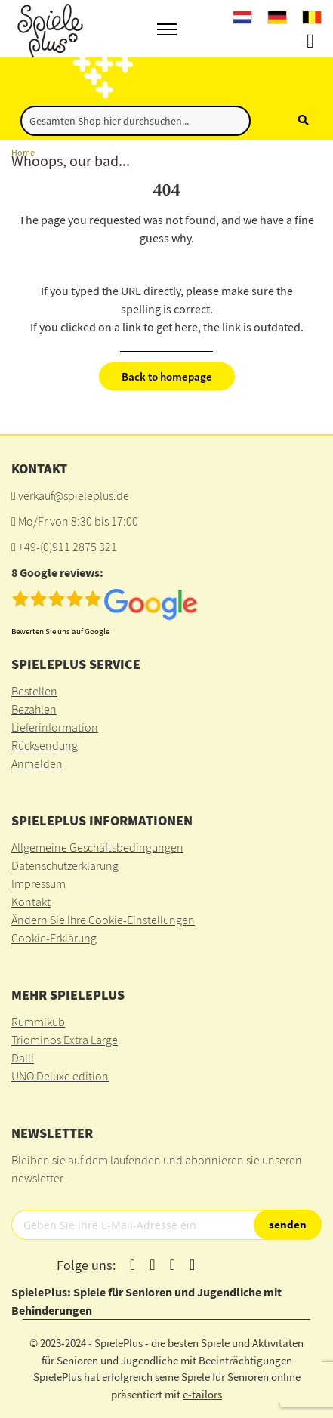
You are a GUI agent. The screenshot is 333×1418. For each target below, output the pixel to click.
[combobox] (135, 121)
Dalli (22, 1057)
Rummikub (38, 1021)
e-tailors (202, 1394)
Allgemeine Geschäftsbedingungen (97, 847)
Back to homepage (167, 376)
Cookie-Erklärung (54, 937)
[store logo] (48, 28)
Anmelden (37, 763)
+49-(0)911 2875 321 (67, 546)
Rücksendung (44, 745)
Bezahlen (34, 709)
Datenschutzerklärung (65, 865)
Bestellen (34, 690)
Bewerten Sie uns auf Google (60, 631)
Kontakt (31, 901)
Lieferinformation (54, 727)
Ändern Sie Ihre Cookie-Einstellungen (103, 919)
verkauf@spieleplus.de (73, 495)
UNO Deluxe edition (60, 1076)
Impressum (38, 883)
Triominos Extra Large (64, 1039)
